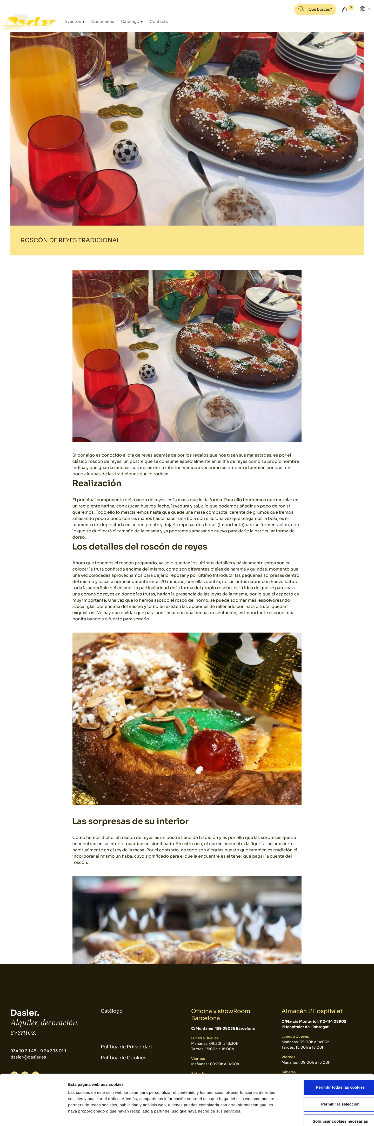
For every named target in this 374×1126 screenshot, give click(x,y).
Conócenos (101, 21)
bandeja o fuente (104, 619)
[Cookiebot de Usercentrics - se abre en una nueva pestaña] (33, 1116)
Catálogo (127, 21)
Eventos (74, 21)
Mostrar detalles (279, 1116)
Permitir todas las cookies (330, 1058)
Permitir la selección (330, 1075)
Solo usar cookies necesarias (330, 1092)
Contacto (153, 21)
